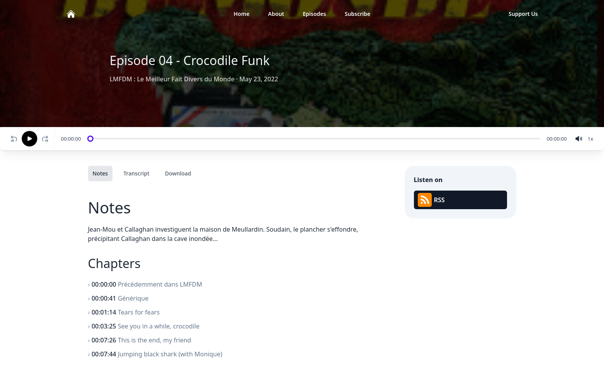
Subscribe (357, 13)
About (276, 13)
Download (178, 173)
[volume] (579, 139)
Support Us (523, 13)
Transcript (136, 173)
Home (241, 13)
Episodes (314, 13)
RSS (431, 200)
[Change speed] (590, 138)
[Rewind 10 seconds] (14, 138)
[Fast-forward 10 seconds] (46, 138)
